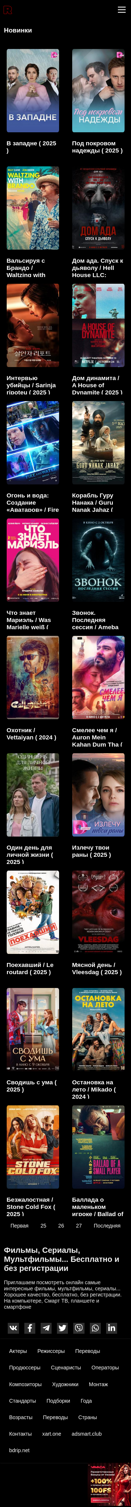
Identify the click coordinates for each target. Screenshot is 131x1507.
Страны (87, 1417)
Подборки (58, 1401)
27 (79, 1226)
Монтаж (98, 1384)
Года (86, 1401)
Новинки (18, 30)
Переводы (87, 1351)
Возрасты (20, 1417)
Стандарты (22, 1401)
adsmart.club (87, 1434)
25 (43, 1226)
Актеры (18, 1351)
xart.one (51, 1434)
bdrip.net (19, 1450)
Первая (19, 1226)
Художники (65, 1384)
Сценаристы (66, 1367)
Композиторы (25, 1384)
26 (61, 1226)
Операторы (105, 1367)
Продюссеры (24, 1367)
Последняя (107, 1226)
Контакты (20, 1434)
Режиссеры (51, 1351)
